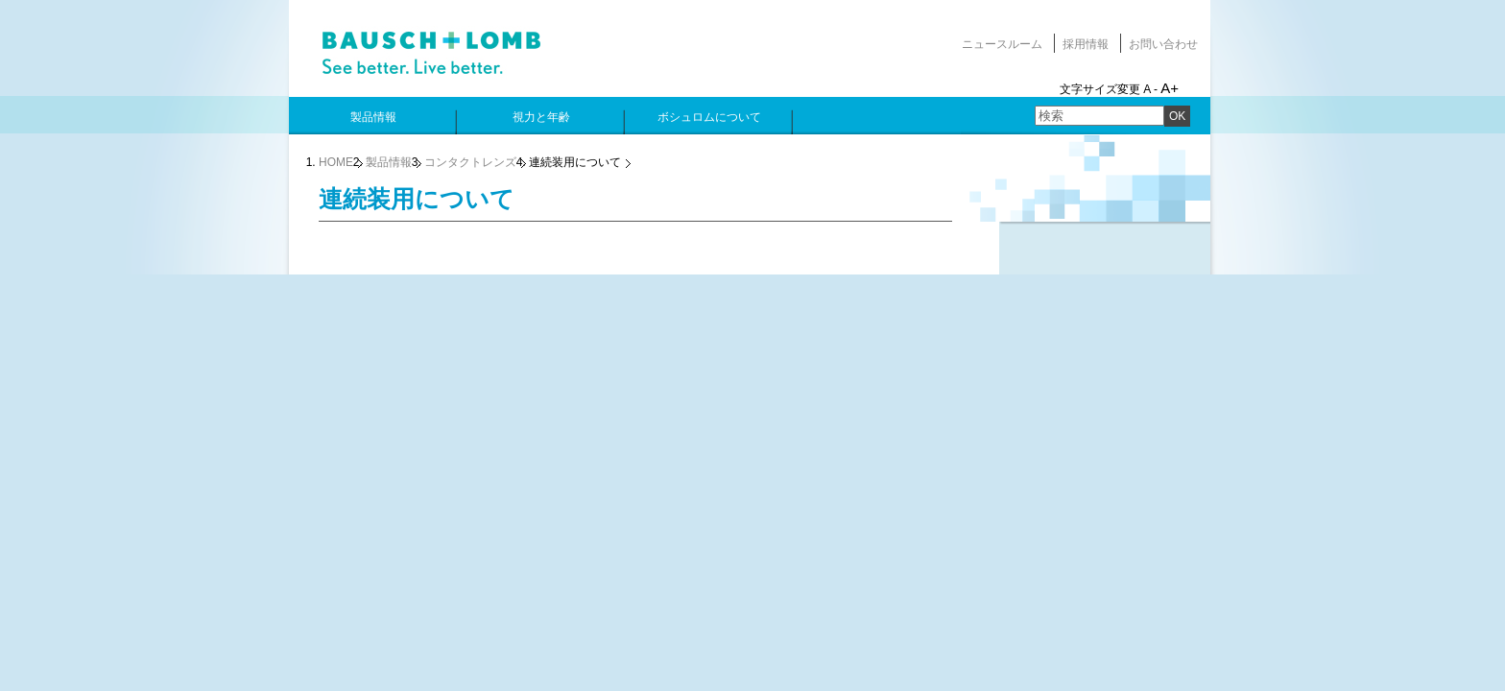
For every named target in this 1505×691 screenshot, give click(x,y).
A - (1150, 89)
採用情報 (1086, 44)
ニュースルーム (1002, 44)
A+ (1169, 88)
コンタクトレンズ (470, 162)
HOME (336, 162)
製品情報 (389, 162)
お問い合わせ (1163, 44)
